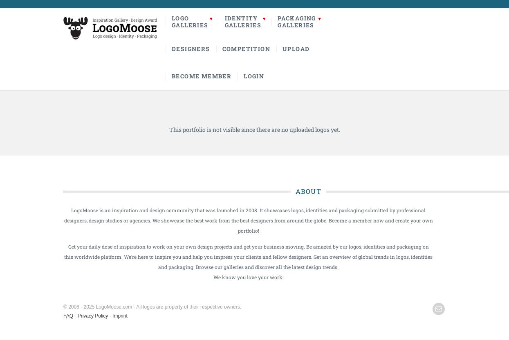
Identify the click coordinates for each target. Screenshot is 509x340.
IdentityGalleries (243, 21)
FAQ (68, 316)
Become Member (201, 76)
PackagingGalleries (297, 21)
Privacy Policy (93, 316)
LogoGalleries (190, 21)
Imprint (120, 316)
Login (254, 76)
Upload (296, 49)
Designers (191, 49)
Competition (246, 49)
